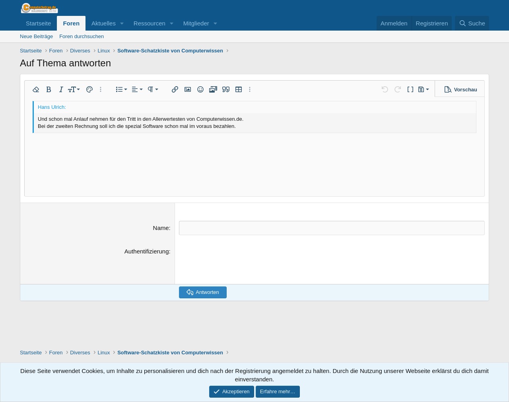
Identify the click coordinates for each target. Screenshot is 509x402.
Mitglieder (196, 23)
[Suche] (472, 23)
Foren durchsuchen (81, 36)
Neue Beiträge (36, 36)
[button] (122, 23)
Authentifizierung (146, 250)
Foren (71, 23)
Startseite (38, 23)
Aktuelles (103, 23)
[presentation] (239, 262)
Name (161, 227)
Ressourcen (149, 23)
